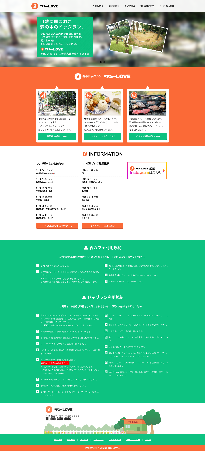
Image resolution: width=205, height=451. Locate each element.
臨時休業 (85, 200)
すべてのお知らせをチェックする (57, 225)
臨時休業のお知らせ (44, 182)
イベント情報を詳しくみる (148, 136)
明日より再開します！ (91, 209)
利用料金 (71, 439)
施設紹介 (58, 439)
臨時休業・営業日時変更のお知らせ (51, 209)
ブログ (148, 439)
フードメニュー (133, 439)
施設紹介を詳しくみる (57, 136)
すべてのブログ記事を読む (102, 225)
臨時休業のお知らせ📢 (45, 173)
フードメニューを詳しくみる (102, 137)
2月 (83, 173)
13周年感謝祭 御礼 (44, 191)
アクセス (84, 439)
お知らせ (85, 218)
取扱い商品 (98, 439)
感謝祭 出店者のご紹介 (92, 182)
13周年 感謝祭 (42, 200)
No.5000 (85, 191)
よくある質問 (115, 439)
